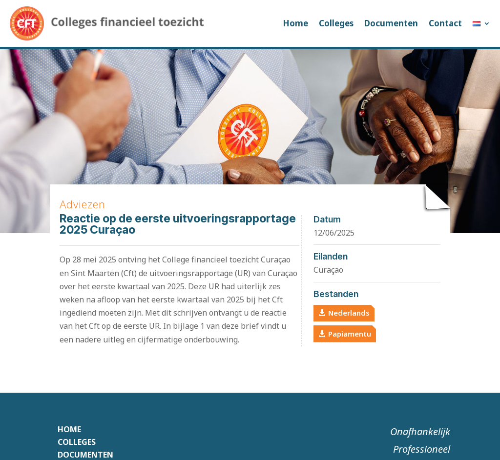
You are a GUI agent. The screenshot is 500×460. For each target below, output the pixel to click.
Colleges (336, 23)
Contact (445, 23)
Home (295, 23)
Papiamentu (349, 334)
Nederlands (349, 313)
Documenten (391, 23)
